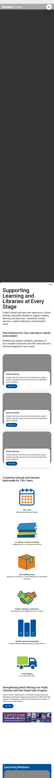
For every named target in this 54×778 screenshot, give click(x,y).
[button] (49, 7)
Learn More (8, 652)
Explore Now (11, 332)
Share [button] (49, 230)
